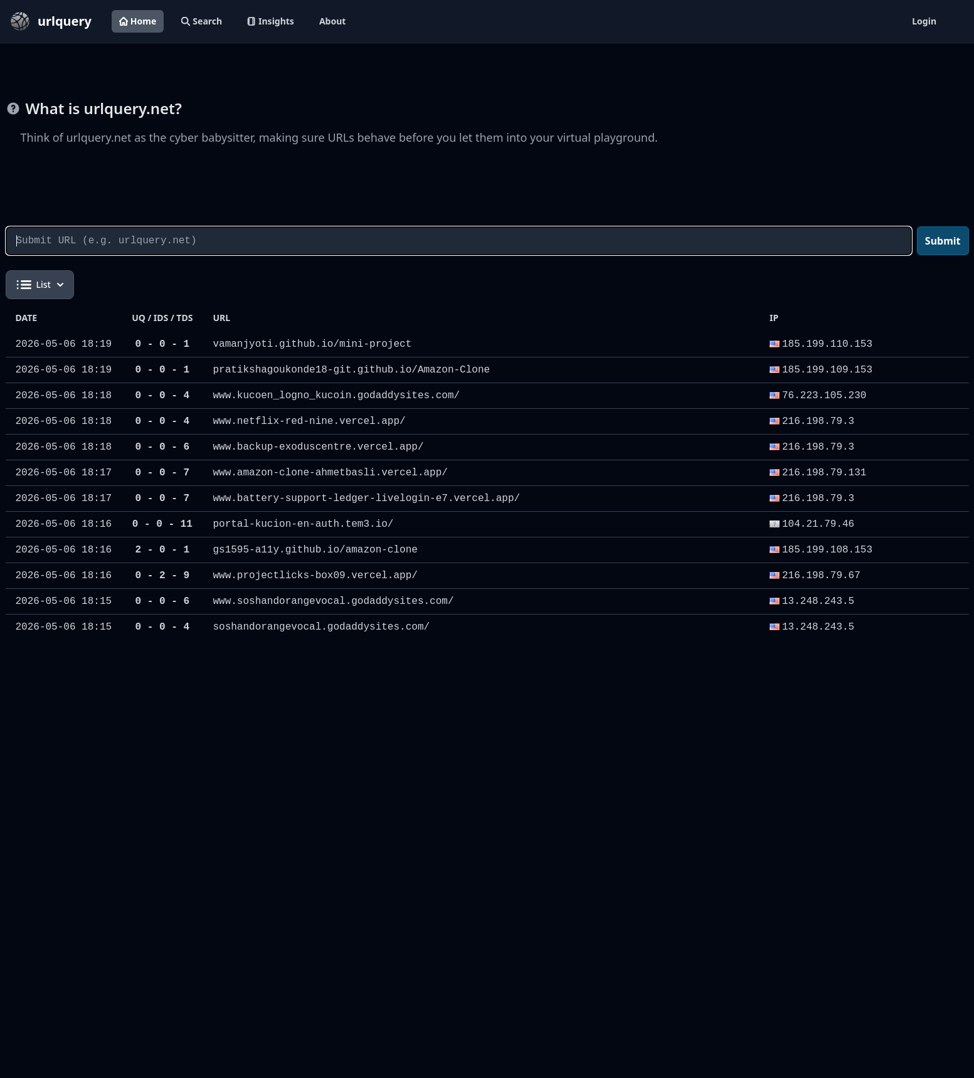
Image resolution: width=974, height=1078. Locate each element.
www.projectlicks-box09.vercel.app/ (315, 575)
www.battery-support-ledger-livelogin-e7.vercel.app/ (366, 498)
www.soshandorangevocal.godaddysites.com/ (333, 601)
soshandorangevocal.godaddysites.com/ (321, 627)
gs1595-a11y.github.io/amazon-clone (315, 550)
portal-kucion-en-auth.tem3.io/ (303, 524)
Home (137, 21)
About (332, 21)
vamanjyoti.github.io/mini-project (312, 344)
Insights (270, 21)
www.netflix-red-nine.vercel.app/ (309, 421)
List (39, 284)
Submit (943, 241)
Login (924, 21)
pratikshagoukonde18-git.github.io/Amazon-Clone (351, 370)
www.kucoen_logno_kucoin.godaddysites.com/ (336, 395)
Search (201, 21)
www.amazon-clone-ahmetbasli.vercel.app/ (330, 472)
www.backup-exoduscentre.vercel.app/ (318, 447)
